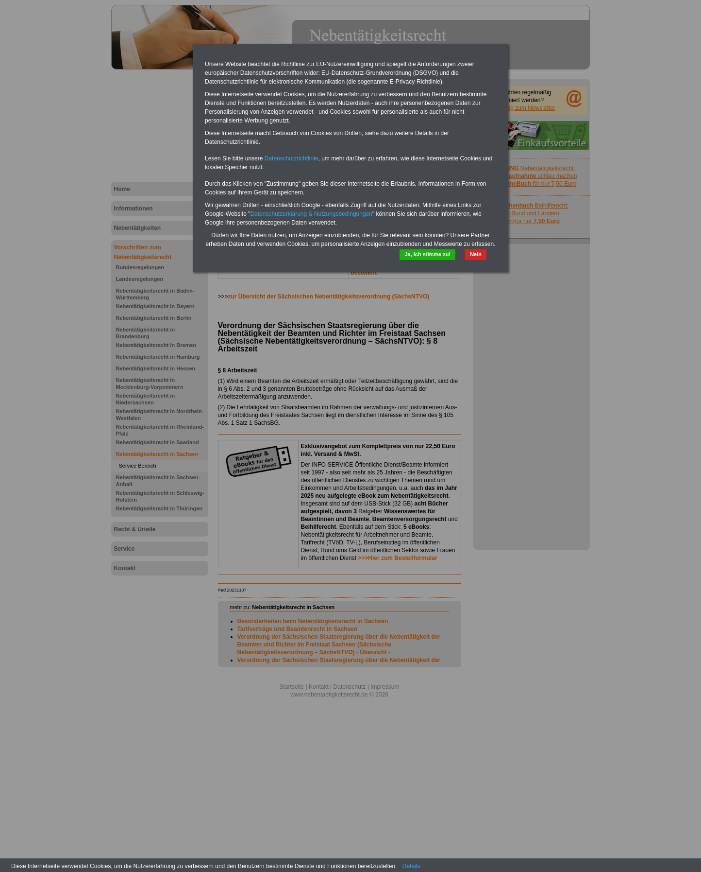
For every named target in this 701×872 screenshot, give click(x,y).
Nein (476, 254)
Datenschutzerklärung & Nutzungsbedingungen (311, 213)
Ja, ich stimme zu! (427, 254)
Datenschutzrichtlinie (291, 158)
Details (411, 866)
